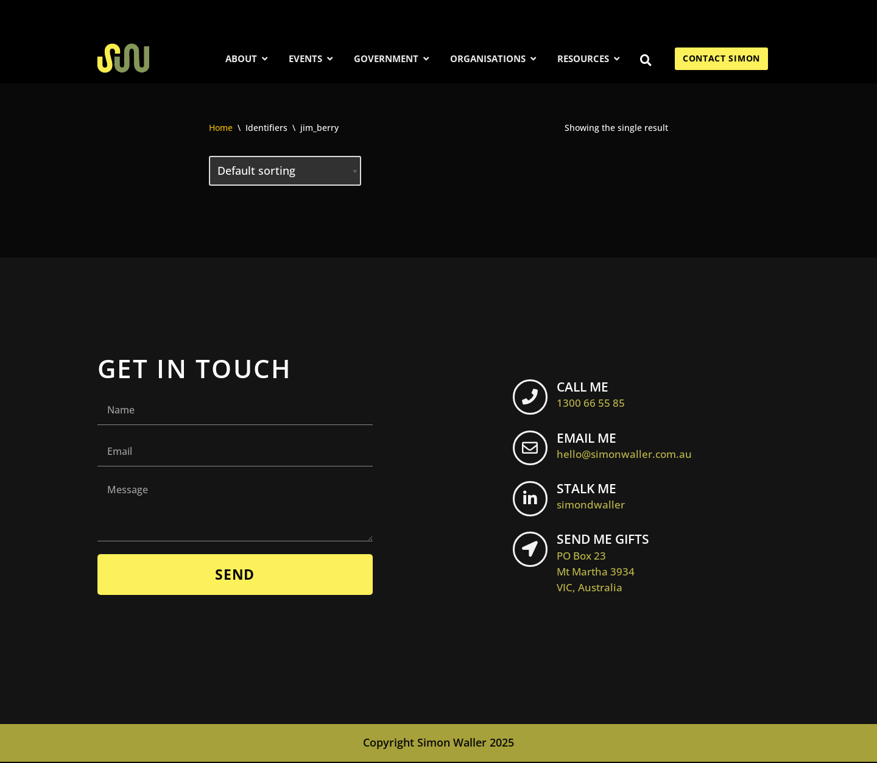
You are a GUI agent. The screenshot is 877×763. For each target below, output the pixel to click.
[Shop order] (285, 171)
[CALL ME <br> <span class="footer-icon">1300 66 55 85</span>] (532, 399)
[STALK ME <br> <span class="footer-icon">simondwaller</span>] (532, 501)
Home (221, 127)
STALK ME (595, 497)
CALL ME (595, 394)
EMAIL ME (628, 446)
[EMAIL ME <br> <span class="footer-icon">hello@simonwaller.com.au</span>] (532, 450)
